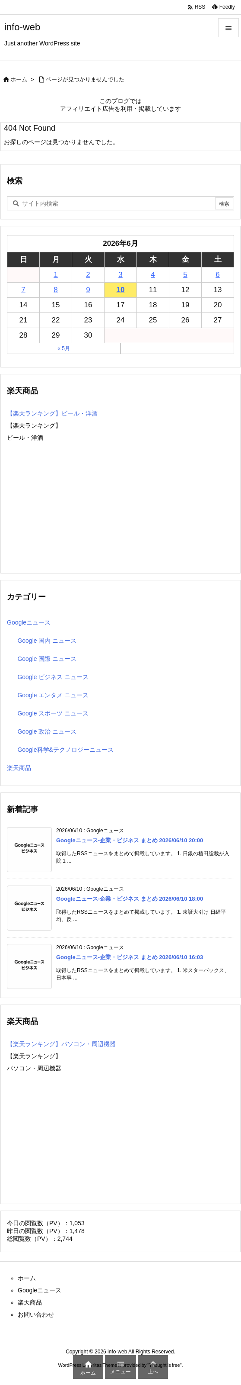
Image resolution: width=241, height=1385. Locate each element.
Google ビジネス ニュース (53, 676)
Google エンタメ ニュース (53, 695)
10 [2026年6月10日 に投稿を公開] (121, 290)
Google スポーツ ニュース (53, 713)
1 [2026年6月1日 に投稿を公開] (55, 275)
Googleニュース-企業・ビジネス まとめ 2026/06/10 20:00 (129, 840)
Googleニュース (29, 622)
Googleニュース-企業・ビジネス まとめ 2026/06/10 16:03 (129, 957)
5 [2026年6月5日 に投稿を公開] (185, 275)
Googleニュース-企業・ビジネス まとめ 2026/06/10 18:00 (129, 898)
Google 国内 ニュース (46, 640)
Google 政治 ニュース (46, 731)
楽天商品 (19, 767)
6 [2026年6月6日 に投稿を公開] (217, 275)
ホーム (18, 79)
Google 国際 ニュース (46, 658)
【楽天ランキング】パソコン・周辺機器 (61, 1043)
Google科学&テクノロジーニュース (65, 749)
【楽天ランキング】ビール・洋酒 (52, 413)
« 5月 (63, 348)
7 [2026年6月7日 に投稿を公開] (23, 290)
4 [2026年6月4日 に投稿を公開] (153, 275)
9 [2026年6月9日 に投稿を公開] (88, 290)
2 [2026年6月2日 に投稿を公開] (88, 275)
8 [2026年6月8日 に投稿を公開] (55, 290)
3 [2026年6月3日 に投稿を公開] (120, 275)
